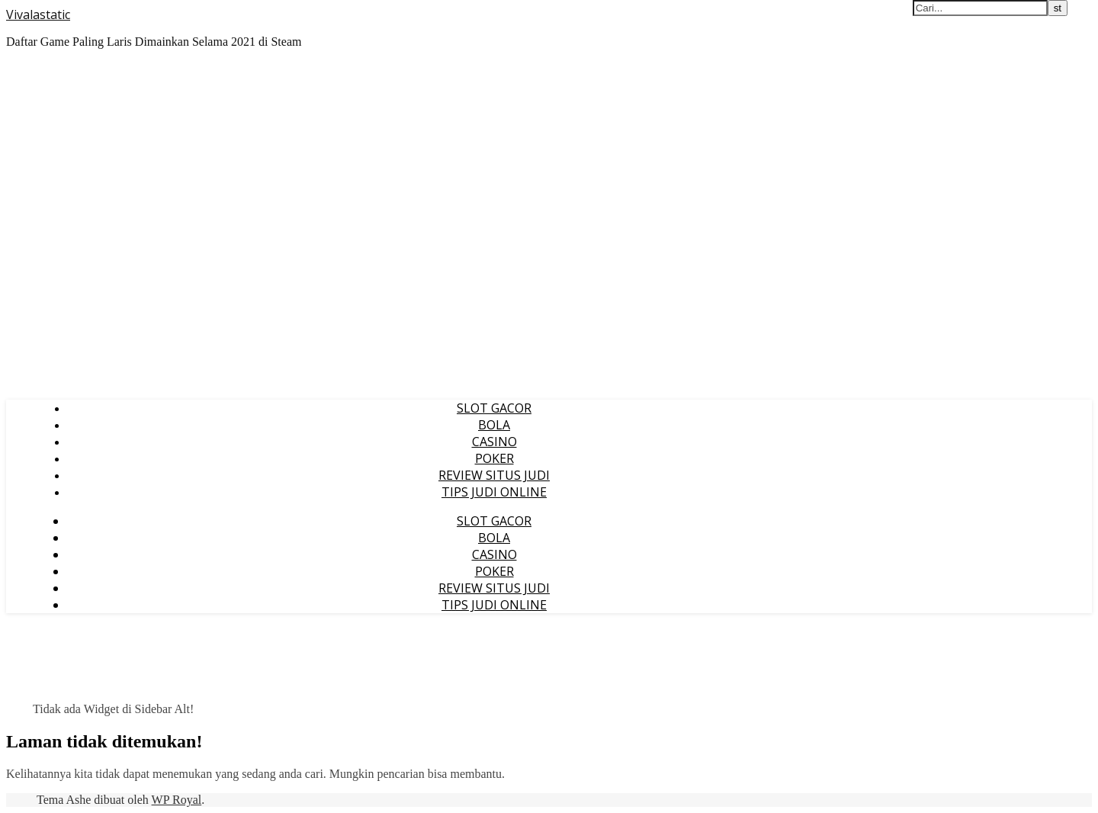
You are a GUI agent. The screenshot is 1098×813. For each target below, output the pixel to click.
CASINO (494, 441)
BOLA (494, 424)
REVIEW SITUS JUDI (494, 475)
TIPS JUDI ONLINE (494, 492)
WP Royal (177, 799)
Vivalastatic (38, 14)
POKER (494, 458)
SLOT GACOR (494, 408)
